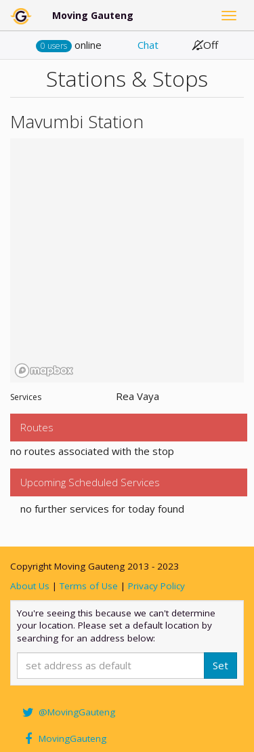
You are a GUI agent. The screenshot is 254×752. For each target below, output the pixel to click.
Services (25, 397)
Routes (37, 427)
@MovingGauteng (67, 712)
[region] (127, 260)
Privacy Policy (156, 586)
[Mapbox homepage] (44, 370)
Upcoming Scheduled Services (90, 482)
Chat (147, 45)
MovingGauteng (63, 738)
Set (220, 665)
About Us (29, 586)
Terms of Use (89, 586)
